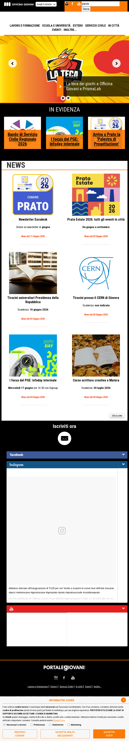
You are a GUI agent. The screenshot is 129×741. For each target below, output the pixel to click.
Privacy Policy (59, 720)
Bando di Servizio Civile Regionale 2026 (22, 139)
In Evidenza (64, 109)
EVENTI (56, 29)
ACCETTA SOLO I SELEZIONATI (65, 734)
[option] (64, 69)
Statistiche (57, 724)
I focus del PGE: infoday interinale (64, 141)
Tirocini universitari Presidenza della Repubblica (33, 286)
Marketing (76, 724)
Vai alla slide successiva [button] (116, 63)
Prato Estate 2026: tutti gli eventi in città (96, 206)
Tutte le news (117, 415)
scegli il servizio (46, 4)
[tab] (67, 455)
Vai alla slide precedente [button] (12, 63)
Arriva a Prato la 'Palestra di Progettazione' (106, 139)
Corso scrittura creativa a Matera (96, 366)
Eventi (88, 686)
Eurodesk (33, 206)
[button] (63, 98)
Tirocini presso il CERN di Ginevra (96, 284)
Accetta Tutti (109, 734)
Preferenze (39, 724)
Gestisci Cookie (19, 734)
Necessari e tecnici (16, 724)
